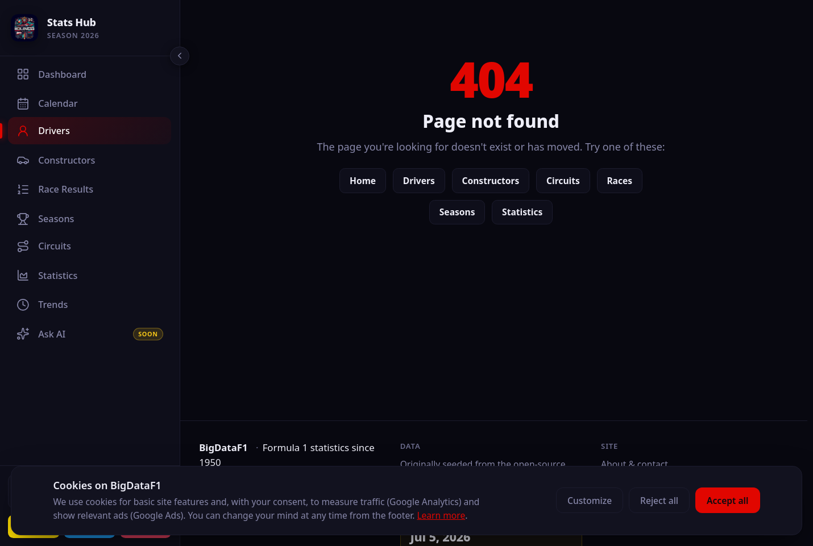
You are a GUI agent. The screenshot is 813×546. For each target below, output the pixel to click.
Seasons (460, 212)
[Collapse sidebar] (179, 56)
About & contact (636, 464)
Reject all (659, 500)
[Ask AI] (89, 334)
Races (622, 180)
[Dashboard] (89, 74)
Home (365, 180)
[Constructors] (89, 160)
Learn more (441, 515)
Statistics (525, 212)
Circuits (566, 180)
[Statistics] (89, 275)
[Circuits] (89, 246)
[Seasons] (89, 218)
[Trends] (89, 304)
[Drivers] (89, 130)
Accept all (727, 500)
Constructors (493, 180)
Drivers (422, 180)
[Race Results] (89, 189)
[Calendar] (89, 103)
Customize (589, 500)
